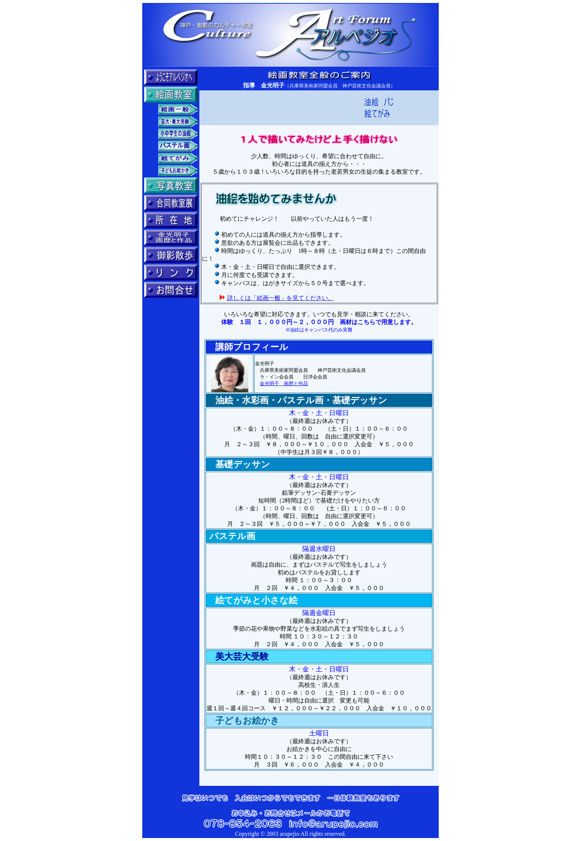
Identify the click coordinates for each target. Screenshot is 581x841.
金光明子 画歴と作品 (284, 383)
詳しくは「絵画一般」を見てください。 (280, 298)
